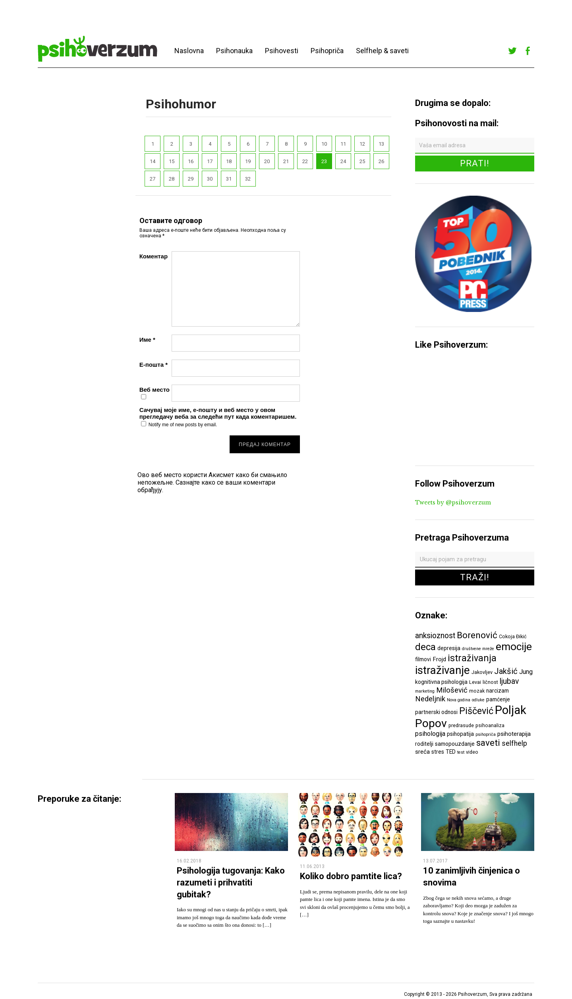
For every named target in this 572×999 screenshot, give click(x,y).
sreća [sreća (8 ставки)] (422, 751)
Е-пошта (153, 364)
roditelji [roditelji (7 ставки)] (424, 744)
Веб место (154, 389)
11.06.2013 (312, 866)
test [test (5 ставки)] (460, 752)
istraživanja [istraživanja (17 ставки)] (472, 658)
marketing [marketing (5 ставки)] (425, 691)
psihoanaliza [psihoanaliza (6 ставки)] (489, 725)
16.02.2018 (189, 861)
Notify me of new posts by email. (183, 424)
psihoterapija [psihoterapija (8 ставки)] (514, 733)
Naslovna (189, 50)
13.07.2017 (435, 861)
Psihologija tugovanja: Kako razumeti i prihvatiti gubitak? (231, 882)
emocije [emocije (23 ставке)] (514, 646)
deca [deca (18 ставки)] (425, 647)
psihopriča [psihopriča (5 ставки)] (485, 734)
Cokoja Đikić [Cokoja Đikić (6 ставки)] (513, 636)
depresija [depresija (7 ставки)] (448, 648)
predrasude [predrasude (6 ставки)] (461, 725)
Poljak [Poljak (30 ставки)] (510, 710)
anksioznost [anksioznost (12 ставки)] (435, 635)
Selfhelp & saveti (382, 50)
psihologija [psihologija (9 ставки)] (430, 733)
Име (147, 339)
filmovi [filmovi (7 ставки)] (423, 659)
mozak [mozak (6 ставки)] (477, 691)
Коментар (153, 256)
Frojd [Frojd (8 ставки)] (439, 659)
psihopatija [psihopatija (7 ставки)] (460, 734)
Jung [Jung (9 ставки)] (526, 672)
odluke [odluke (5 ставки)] (478, 700)
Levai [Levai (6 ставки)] (475, 682)
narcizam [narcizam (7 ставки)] (497, 690)
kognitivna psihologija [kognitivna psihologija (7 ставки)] (441, 682)
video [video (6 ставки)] (472, 752)
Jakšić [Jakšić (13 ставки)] (506, 671)
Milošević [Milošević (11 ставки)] (452, 690)
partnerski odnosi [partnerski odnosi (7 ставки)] (436, 712)
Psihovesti (281, 50)
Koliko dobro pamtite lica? (351, 876)
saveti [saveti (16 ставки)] (488, 742)
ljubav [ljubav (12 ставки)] (509, 681)
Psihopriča (327, 50)
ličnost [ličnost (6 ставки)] (490, 682)
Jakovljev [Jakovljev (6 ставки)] (482, 672)
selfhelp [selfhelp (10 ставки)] (514, 743)
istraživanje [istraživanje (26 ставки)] (442, 670)
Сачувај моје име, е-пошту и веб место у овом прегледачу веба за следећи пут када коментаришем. (218, 413)
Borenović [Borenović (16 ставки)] (477, 635)
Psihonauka (234, 50)
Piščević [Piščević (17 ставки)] (476, 710)
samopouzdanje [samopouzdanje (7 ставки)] (455, 744)
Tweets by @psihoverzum (453, 502)
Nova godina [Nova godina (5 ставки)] (458, 700)
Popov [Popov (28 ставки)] (431, 723)
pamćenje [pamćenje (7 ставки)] (498, 699)
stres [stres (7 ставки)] (437, 752)
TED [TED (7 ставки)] (451, 752)
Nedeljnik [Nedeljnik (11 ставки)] (430, 699)
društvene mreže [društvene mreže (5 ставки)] (478, 648)
